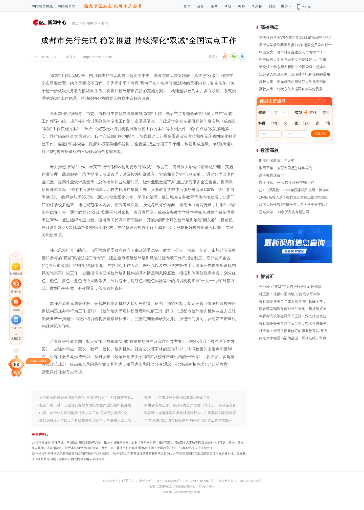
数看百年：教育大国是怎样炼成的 (285, 168)
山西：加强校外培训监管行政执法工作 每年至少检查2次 (83, 413)
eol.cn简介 (110, 481)
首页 (75, 23)
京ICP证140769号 (168, 481)
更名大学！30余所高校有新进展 (284, 212)
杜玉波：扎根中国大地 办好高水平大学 (289, 294)
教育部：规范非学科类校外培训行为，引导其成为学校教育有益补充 (197, 413)
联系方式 (128, 481)
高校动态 (269, 27)
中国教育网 (66, 6)
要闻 (186, 6)
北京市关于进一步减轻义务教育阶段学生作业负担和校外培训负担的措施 (95, 405)
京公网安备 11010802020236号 (239, 481)
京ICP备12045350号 (199, 481)
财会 (272, 6)
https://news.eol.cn (97, 57)
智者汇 (267, 276)
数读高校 (269, 150)
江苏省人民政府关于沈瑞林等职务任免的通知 (294, 74)
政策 (200, 6)
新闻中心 (90, 23)
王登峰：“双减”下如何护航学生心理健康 (290, 287)
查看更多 (16, 338)
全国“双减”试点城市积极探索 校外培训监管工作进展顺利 (188, 420)
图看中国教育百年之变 (276, 161)
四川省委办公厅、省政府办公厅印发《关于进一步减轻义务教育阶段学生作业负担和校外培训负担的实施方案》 (230, 405)
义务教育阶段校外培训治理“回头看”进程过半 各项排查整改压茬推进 (92, 398)
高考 (214, 6)
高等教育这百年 (271, 175)
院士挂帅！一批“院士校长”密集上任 (286, 183)
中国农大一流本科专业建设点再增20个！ (291, 52)
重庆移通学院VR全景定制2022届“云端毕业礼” (295, 37)
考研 (227, 6)
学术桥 (257, 6)
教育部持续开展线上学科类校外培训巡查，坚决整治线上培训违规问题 (94, 420)
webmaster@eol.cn (187, 492)
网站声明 (145, 481)
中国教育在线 (42, 6)
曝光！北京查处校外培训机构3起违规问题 (177, 398)
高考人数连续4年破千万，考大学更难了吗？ (293, 205)
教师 (241, 6)
